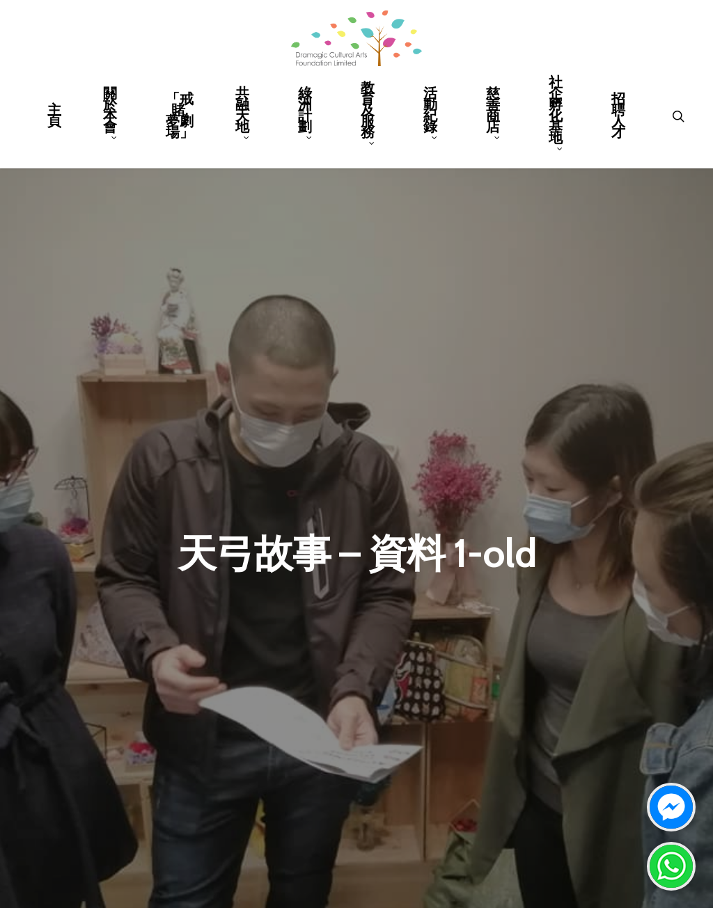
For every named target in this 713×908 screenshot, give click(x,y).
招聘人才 (618, 117)
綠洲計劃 (305, 113)
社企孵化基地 (556, 113)
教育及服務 (368, 113)
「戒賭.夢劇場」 (180, 117)
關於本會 (110, 113)
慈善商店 (493, 113)
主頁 (54, 116)
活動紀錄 (430, 113)
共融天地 (242, 113)
